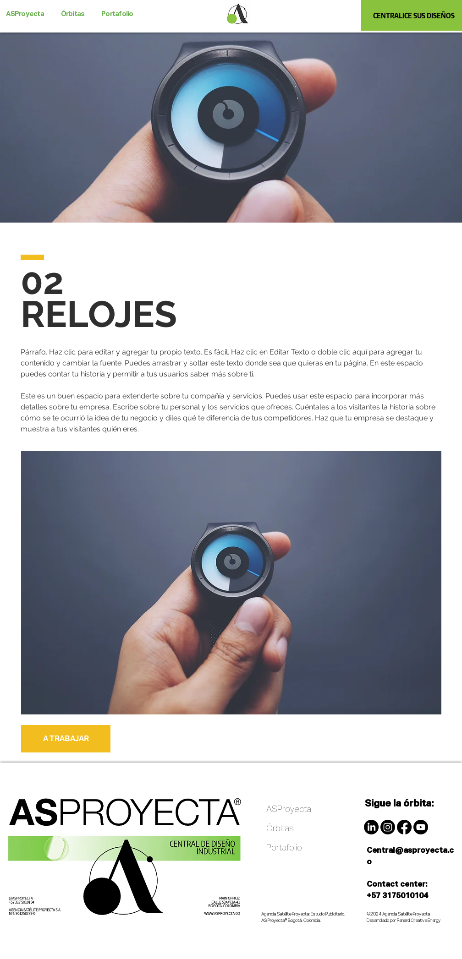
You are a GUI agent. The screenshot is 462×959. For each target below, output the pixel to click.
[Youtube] (420, 827)
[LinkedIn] (371, 827)
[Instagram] (387, 827)
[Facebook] (404, 827)
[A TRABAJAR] (65, 738)
